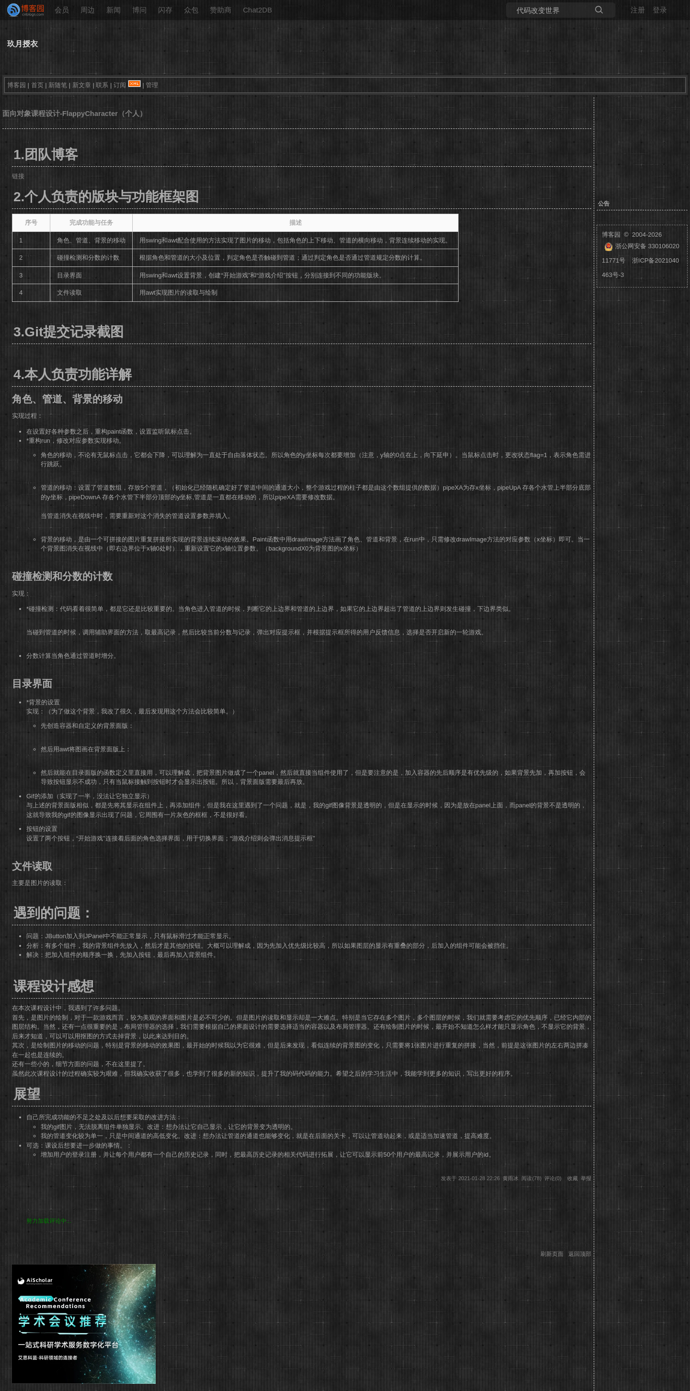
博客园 (16, 85)
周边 (87, 10)
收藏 (572, 1178)
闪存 (165, 10)
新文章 (81, 85)
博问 (139, 10)
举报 (586, 1178)
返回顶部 (579, 1254)
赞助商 (220, 10)
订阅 (120, 85)
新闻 (113, 10)
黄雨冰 (510, 1178)
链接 (18, 176)
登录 (660, 10)
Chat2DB (257, 10)
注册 (638, 10)
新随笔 (57, 85)
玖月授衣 (22, 44)
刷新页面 (552, 1254)
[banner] (21, 10)
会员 (62, 10)
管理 (152, 85)
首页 (37, 85)
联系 (102, 85)
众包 (191, 10)
